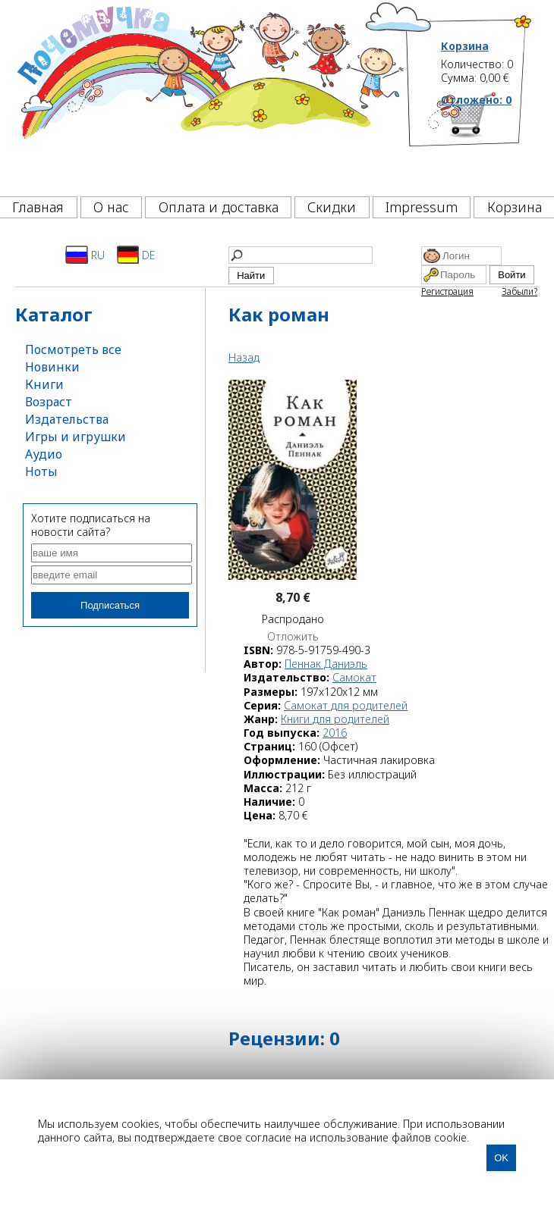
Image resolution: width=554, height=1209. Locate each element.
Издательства (67, 419)
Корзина (465, 46)
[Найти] (300, 255)
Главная (38, 207)
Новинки (52, 367)
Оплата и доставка (219, 207)
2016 (335, 732)
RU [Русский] (85, 255)
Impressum (422, 207)
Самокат (354, 677)
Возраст (48, 401)
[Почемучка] (209, 94)
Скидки (331, 207)
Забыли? (519, 291)
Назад (244, 357)
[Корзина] (487, 140)
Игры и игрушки (75, 436)
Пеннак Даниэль (326, 663)
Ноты (41, 471)
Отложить (293, 637)
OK (501, 1158)
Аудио (43, 454)
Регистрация (447, 291)
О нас (111, 207)
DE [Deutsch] (136, 255)
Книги (44, 384)
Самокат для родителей (346, 705)
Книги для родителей (335, 719)
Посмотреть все (73, 349)
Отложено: (476, 99)
